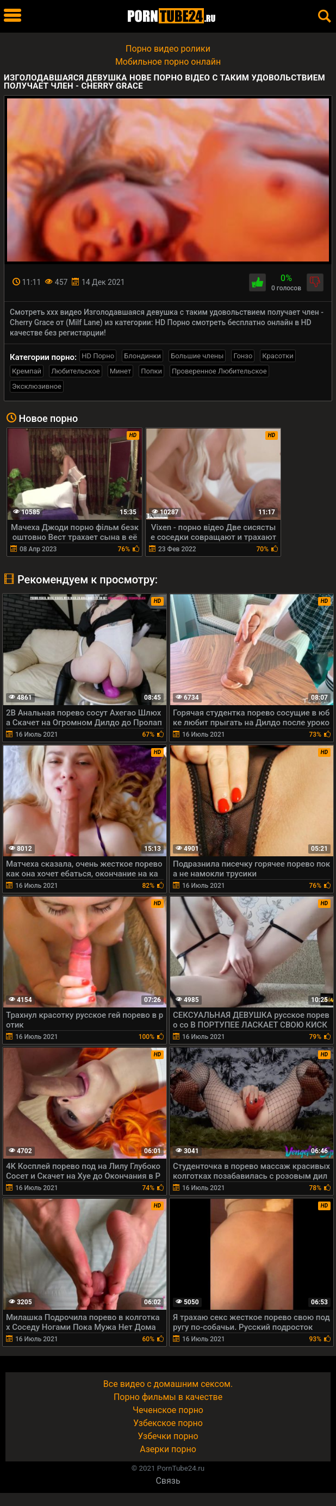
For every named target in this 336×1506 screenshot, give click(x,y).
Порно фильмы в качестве (168, 1397)
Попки (151, 371)
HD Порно (98, 356)
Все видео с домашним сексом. (168, 1384)
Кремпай (26, 371)
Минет (120, 371)
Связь (167, 1481)
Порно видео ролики (168, 48)
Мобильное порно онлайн (168, 62)
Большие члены (197, 356)
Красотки (277, 356)
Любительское (75, 371)
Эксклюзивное (36, 386)
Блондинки (142, 356)
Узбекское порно (168, 1423)
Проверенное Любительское (219, 371)
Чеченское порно (168, 1410)
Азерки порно (168, 1449)
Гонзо (242, 356)
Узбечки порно (168, 1436)
